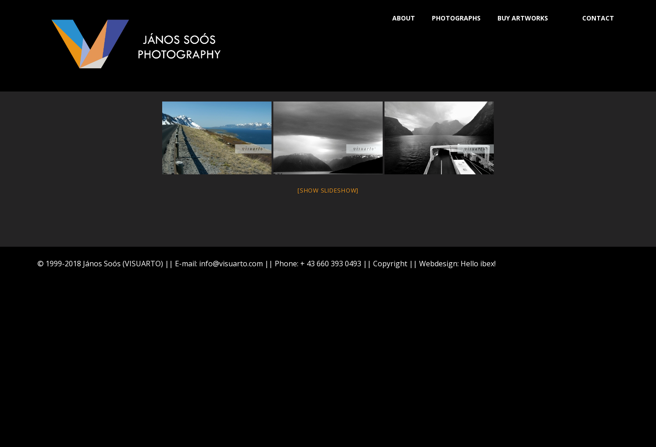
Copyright (390, 264)
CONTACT (598, 18)
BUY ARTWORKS (522, 18)
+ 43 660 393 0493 (330, 264)
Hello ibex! (478, 264)
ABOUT (403, 18)
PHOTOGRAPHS (456, 18)
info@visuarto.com (231, 264)
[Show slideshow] (328, 190)
